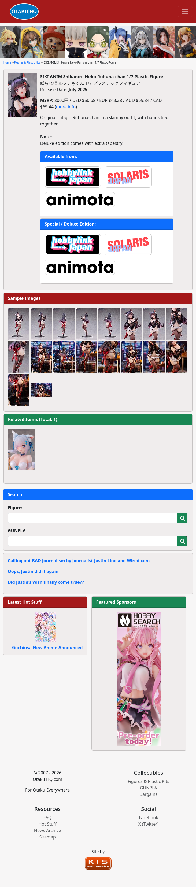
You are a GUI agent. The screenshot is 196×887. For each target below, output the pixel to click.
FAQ (47, 818)
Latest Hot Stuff (25, 602)
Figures (16, 508)
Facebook (148, 818)
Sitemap (47, 837)
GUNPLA (17, 531)
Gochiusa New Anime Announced (47, 648)
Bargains (148, 794)
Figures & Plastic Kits (27, 62)
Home (7, 62)
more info (66, 107)
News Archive (47, 830)
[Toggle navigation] (185, 11)
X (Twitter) (148, 824)
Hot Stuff (48, 824)
